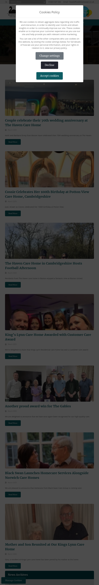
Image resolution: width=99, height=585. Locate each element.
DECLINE (49, 65)
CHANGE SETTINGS (49, 56)
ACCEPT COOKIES (49, 76)
